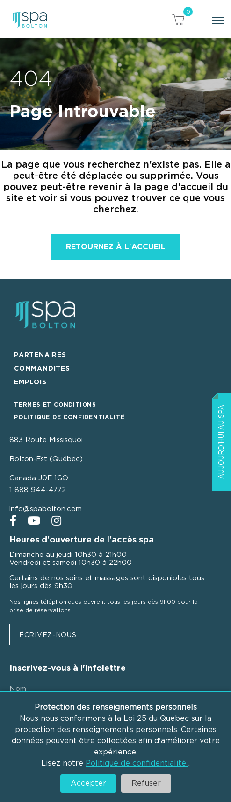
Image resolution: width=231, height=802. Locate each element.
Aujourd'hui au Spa (221, 442)
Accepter (88, 783)
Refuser (146, 783)
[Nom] (97, 689)
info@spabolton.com (45, 509)
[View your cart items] (178, 21)
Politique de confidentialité (137, 763)
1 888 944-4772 (37, 489)
